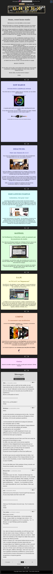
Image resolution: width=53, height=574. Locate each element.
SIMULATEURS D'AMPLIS (19, 194)
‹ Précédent (7, 562)
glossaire (12, 182)
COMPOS (19, 316)
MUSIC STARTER (19, 63)
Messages (15, 1)
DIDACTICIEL (19, 149)
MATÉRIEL (19, 233)
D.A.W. (19, 277)
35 (32, 562)
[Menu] (51, 2)
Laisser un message (19, 379)
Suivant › (19, 564)
